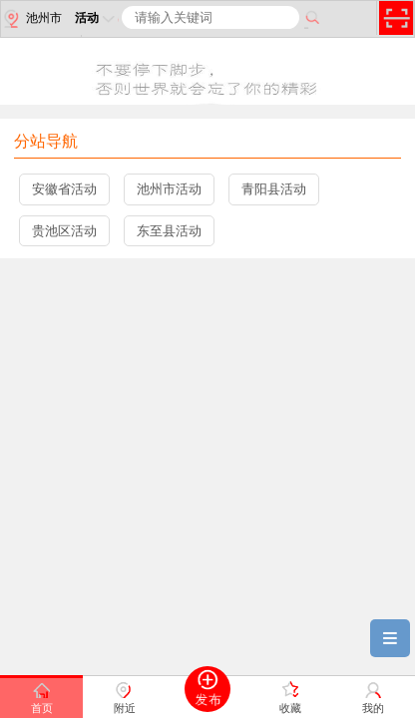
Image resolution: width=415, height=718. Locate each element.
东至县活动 (169, 230)
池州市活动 (169, 188)
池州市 (31, 19)
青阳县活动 (273, 188)
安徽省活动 (64, 188)
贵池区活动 (64, 230)
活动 (97, 18)
